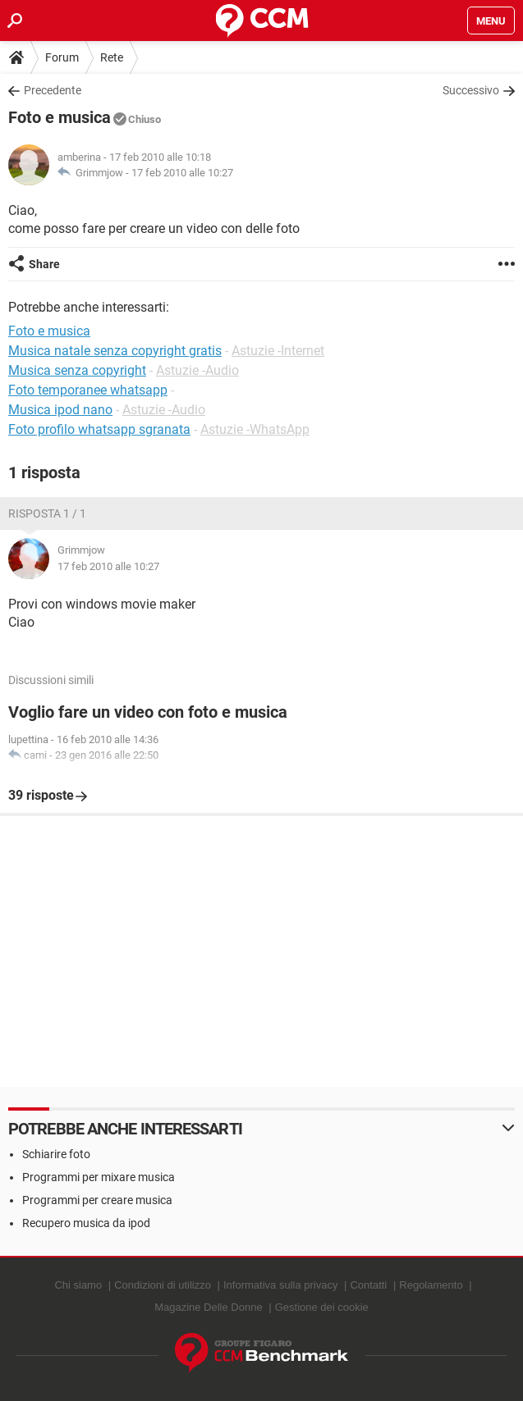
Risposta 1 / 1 (47, 513)
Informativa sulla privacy (280, 1285)
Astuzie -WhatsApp (255, 429)
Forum (62, 57)
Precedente (52, 90)
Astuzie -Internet (278, 350)
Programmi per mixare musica (98, 1177)
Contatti (368, 1285)
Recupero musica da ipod (86, 1223)
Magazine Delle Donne (208, 1307)
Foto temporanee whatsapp (87, 390)
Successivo (471, 90)
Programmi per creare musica (97, 1200)
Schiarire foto (56, 1154)
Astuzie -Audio (197, 370)
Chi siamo (78, 1285)
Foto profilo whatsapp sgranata (99, 429)
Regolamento (430, 1285)
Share (44, 264)
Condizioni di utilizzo (162, 1285)
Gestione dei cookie (322, 1307)
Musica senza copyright (77, 370)
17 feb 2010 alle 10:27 (182, 173)
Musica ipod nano (60, 410)
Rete (111, 57)
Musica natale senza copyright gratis (115, 350)
